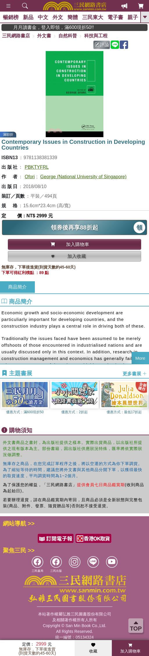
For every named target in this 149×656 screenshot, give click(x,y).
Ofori (30, 176)
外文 (58, 17)
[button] (144, 402)
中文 (43, 17)
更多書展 (135, 373)
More (140, 358)
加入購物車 (130, 648)
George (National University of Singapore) (83, 176)
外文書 (44, 35)
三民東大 (92, 17)
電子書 (115, 17)
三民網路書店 (16, 35)
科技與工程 (95, 35)
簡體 (72, 17)
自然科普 (67, 35)
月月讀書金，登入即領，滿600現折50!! (59, 27)
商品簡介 (17, 286)
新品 (28, 17)
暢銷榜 (11, 17)
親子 (133, 17)
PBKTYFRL (37, 167)
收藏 (93, 648)
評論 (102, 44)
